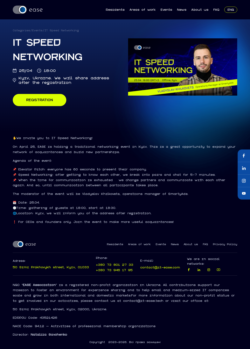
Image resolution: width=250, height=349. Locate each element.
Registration (39, 100)
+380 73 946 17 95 (114, 270)
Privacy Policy (225, 244)
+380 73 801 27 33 (114, 264)
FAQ (216, 9)
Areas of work (143, 9)
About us (199, 9)
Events (166, 9)
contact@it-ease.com (160, 267)
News (181, 9)
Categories (21, 30)
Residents (115, 9)
